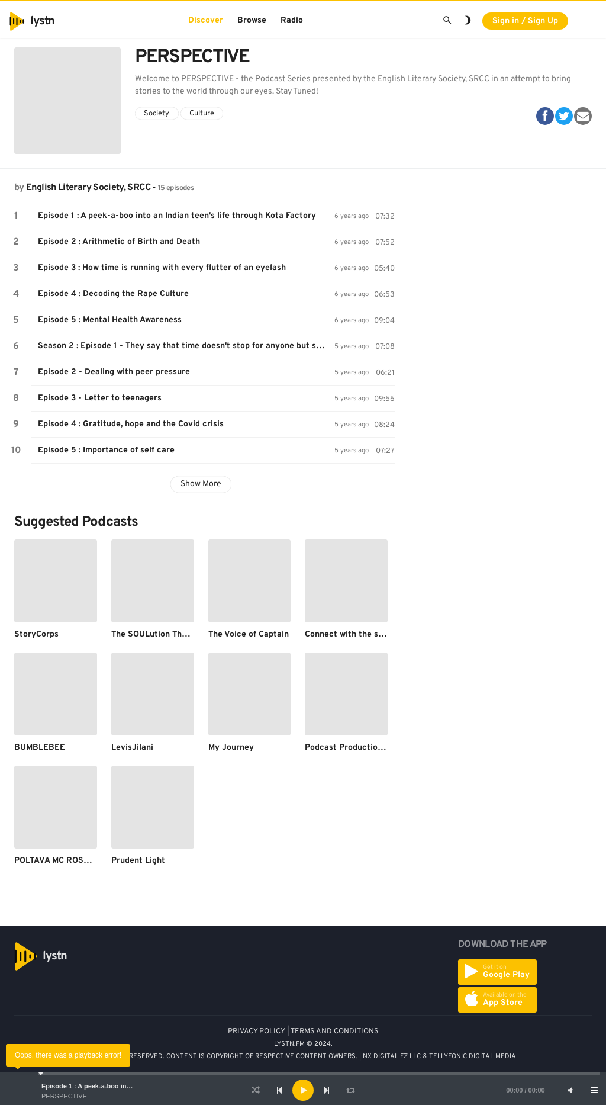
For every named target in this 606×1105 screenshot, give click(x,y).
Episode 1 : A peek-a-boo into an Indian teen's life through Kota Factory (177, 216)
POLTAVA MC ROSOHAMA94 (69, 861)
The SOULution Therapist (160, 634)
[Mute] (570, 1090)
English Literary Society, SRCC (88, 188)
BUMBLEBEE (39, 748)
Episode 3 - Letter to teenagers (100, 398)
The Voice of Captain (248, 634)
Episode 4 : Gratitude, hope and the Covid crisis (131, 424)
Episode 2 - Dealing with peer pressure (114, 372)
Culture (201, 113)
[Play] (303, 1090)
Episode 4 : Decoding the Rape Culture (113, 294)
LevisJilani (132, 748)
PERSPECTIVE (64, 1096)
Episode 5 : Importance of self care (106, 450)
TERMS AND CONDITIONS (335, 1031)
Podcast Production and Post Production (385, 748)
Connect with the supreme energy (371, 634)
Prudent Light (138, 861)
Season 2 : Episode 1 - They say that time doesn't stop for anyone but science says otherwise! (186, 346)
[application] (303, 1090)
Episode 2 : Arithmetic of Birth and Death (119, 242)
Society (156, 113)
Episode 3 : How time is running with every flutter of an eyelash (162, 268)
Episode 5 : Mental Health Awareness (110, 320)
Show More (200, 484)
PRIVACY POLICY (256, 1031)
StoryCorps (36, 634)
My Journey (231, 748)
